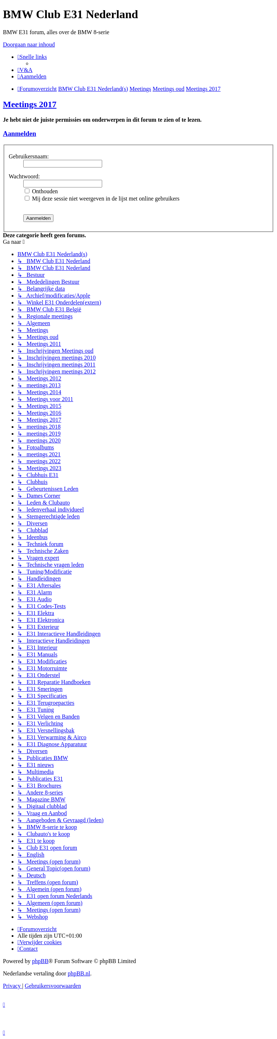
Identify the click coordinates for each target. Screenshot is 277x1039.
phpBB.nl (79, 973)
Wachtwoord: (24, 176)
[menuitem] (24, 70)
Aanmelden (19, 133)
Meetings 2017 (29, 104)
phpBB (40, 961)
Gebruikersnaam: (29, 156)
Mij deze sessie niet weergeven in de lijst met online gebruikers (102, 198)
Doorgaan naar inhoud (29, 44)
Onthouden (41, 191)
